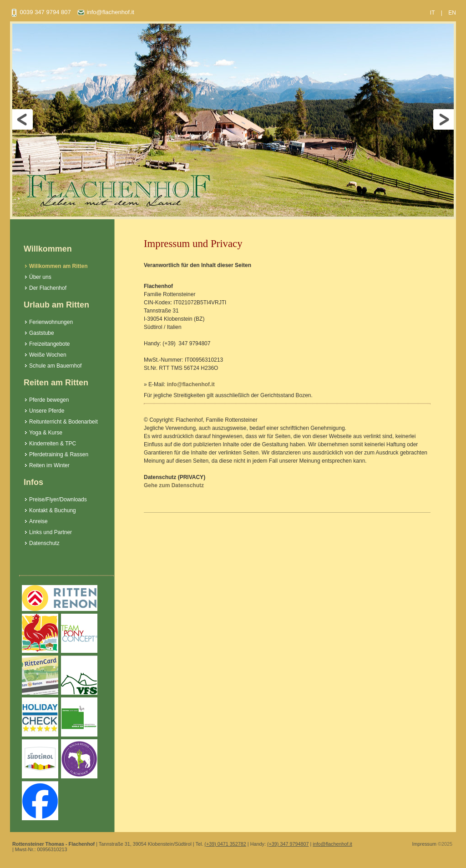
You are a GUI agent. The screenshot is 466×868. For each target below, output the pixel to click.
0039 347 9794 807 (40, 12)
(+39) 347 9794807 (288, 844)
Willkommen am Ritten (58, 266)
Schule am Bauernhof (55, 366)
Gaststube (41, 333)
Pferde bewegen (49, 400)
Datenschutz (44, 543)
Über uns (40, 277)
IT (432, 13)
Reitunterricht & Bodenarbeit (63, 422)
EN (452, 13)
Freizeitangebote (49, 344)
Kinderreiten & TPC (52, 443)
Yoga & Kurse (45, 432)
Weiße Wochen (47, 355)
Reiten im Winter (49, 465)
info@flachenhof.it (105, 12)
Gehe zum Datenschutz (174, 485)
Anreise (38, 521)
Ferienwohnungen (51, 322)
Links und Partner (50, 532)
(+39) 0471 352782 (225, 844)
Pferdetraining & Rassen (58, 454)
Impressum (424, 844)
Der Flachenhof (47, 288)
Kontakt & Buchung (52, 510)
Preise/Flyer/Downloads (58, 499)
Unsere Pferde (46, 411)
